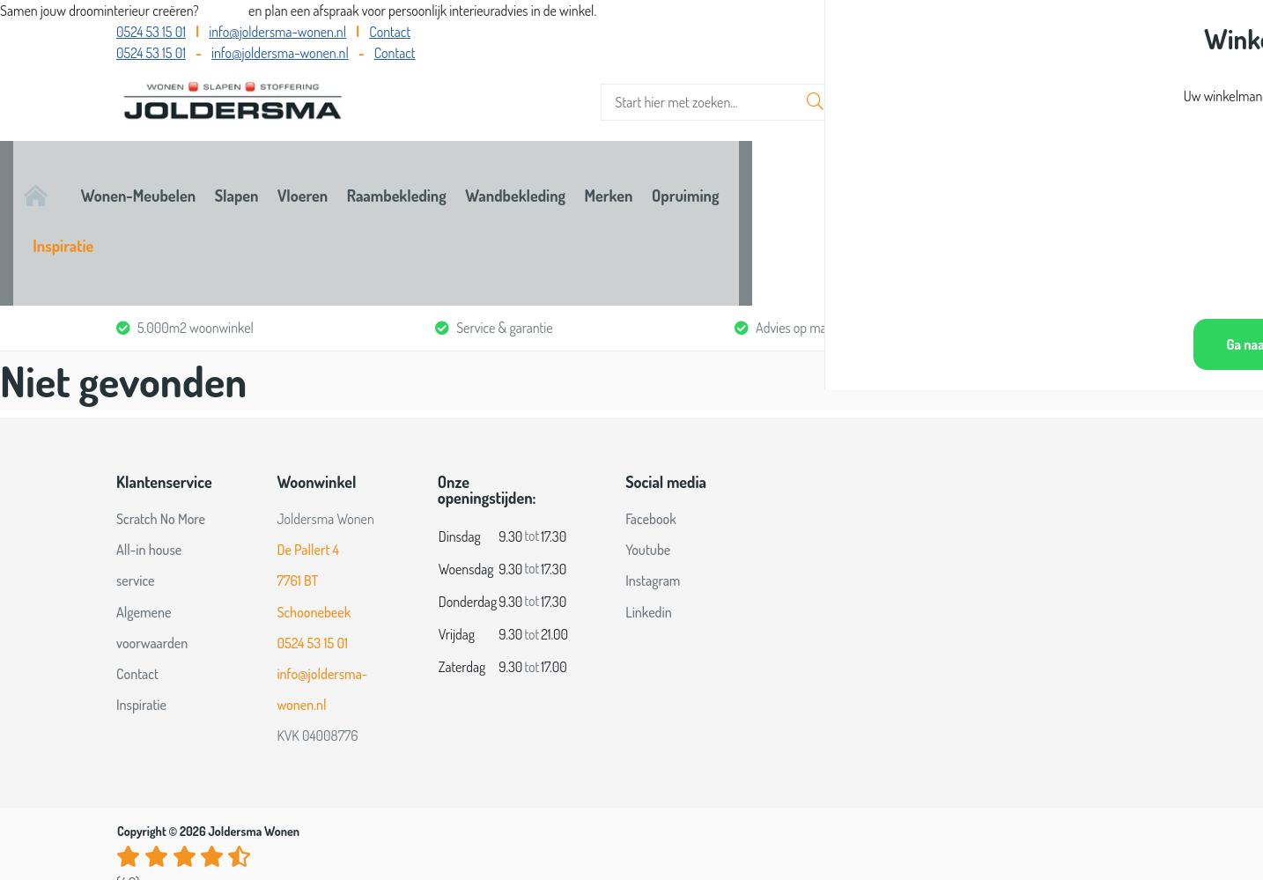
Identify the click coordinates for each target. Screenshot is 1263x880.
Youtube (647, 453)
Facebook (650, 421)
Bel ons (225, 10)
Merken (892, 173)
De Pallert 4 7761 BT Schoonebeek (314, 483)
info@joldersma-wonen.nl (277, 32)
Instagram (652, 483)
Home (135, 173)
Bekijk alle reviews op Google (190, 814)
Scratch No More (160, 421)
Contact (389, 32)
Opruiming (1001, 173)
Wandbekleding (767, 173)
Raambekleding (617, 173)
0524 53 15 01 (151, 32)
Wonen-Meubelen (262, 173)
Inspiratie (1116, 173)
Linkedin (648, 514)
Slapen (393, 173)
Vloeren (491, 173)
